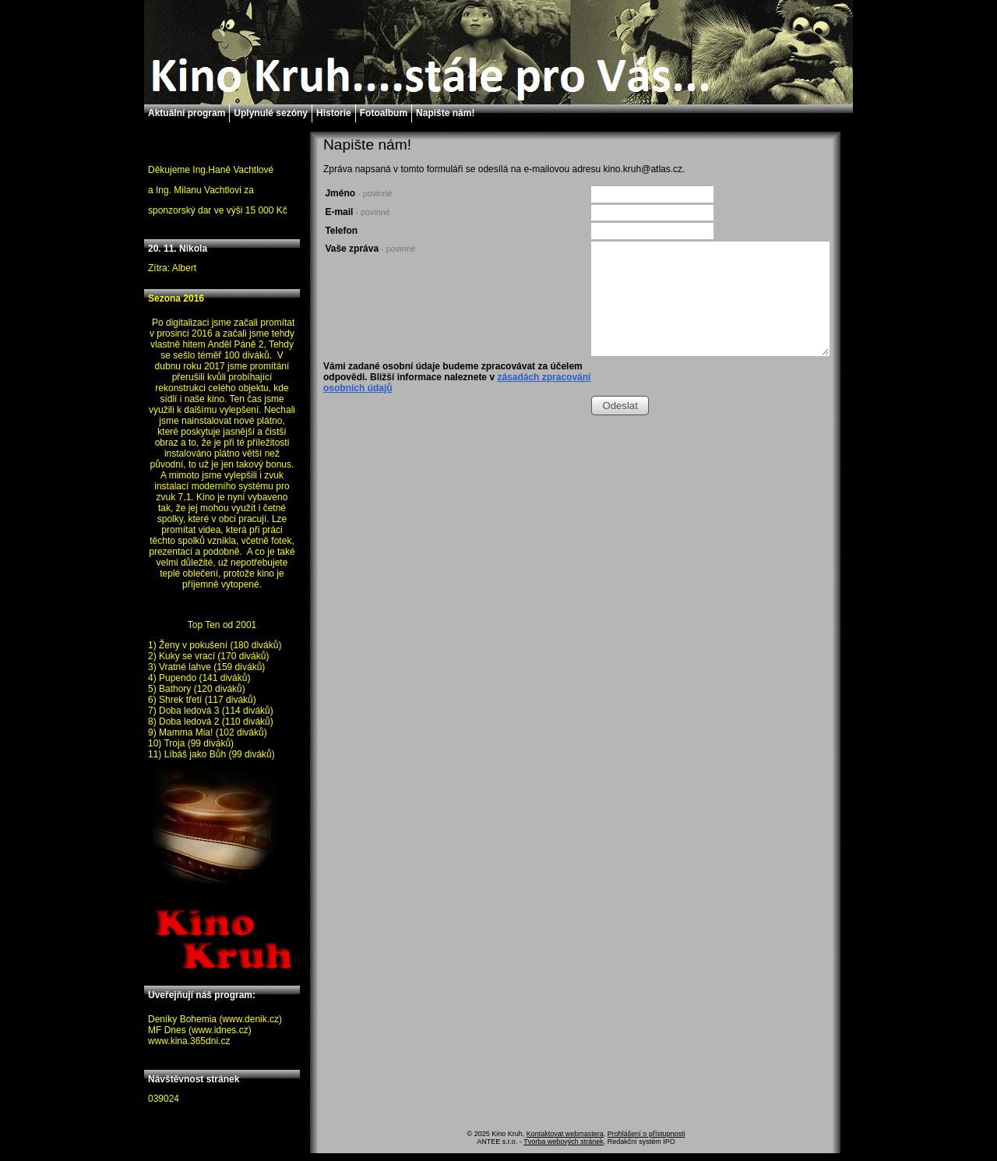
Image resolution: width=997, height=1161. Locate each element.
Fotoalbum (383, 113)
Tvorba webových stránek (563, 1141)
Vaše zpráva (370, 248)
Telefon (341, 230)
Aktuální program (186, 113)
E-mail (357, 211)
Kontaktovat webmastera (565, 1134)
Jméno (358, 193)
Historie (333, 113)
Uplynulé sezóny (271, 113)
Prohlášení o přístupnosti (646, 1134)
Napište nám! (445, 113)
